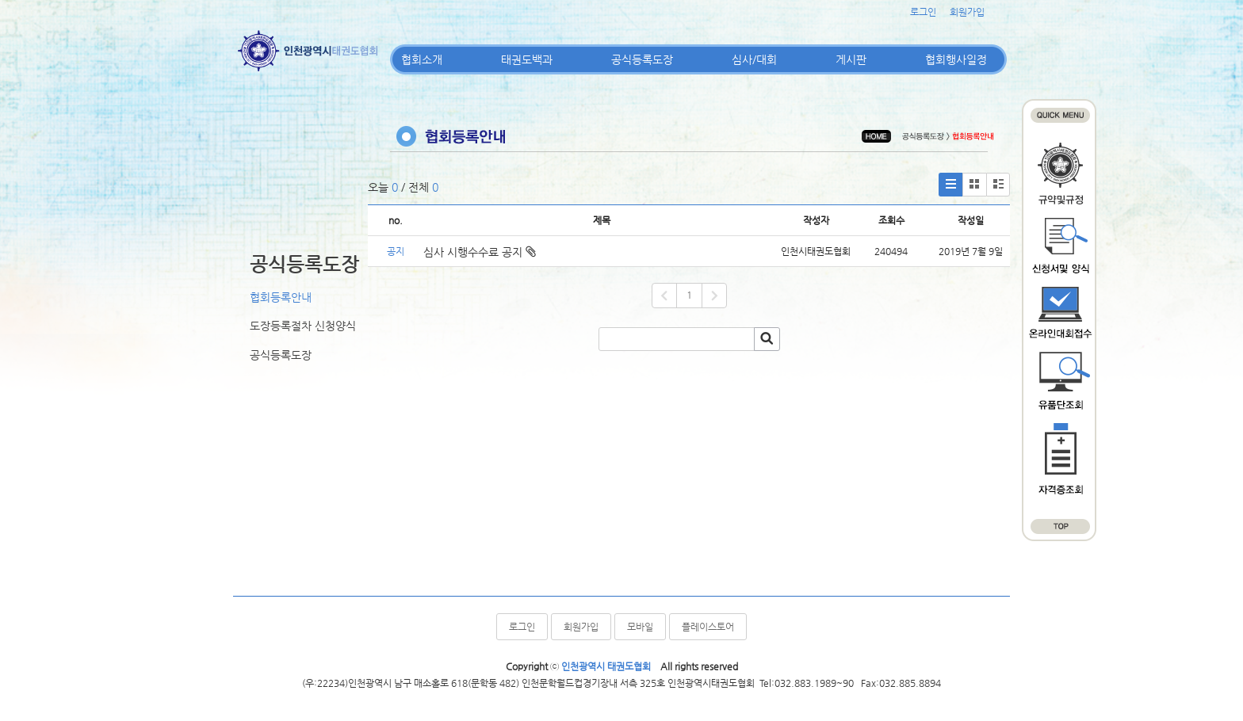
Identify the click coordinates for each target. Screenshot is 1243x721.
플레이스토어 (708, 626)
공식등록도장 (642, 59)
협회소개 (421, 59)
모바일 (640, 626)
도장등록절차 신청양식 (303, 325)
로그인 (923, 11)
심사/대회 (754, 59)
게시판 (851, 59)
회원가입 (967, 11)
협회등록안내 (281, 297)
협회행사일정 (956, 59)
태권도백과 (527, 59)
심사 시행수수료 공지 (479, 252)
